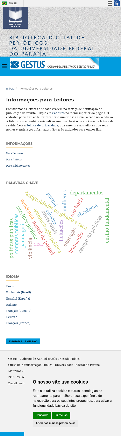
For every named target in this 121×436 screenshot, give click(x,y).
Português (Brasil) (18, 292)
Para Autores (14, 159)
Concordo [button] (42, 415)
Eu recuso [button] (61, 415)
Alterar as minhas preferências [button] (56, 423)
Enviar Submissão (23, 341)
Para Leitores (14, 153)
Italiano (11, 305)
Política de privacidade (42, 125)
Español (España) (18, 298)
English (11, 286)
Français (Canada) (18, 311)
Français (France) (18, 323)
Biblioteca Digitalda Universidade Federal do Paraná (52, 46)
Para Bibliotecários (18, 165)
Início (10, 88)
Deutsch (11, 317)
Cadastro (58, 113)
